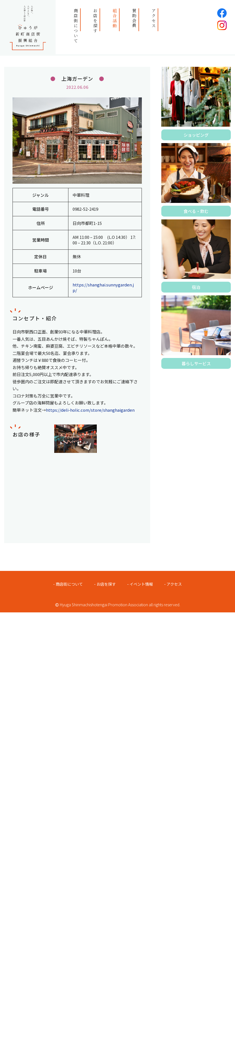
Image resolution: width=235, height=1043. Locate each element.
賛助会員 (134, 18)
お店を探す (95, 20)
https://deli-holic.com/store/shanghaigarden (90, 410)
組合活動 (115, 18)
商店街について (76, 25)
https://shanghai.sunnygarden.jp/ (103, 287)
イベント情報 (141, 584)
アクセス (154, 18)
